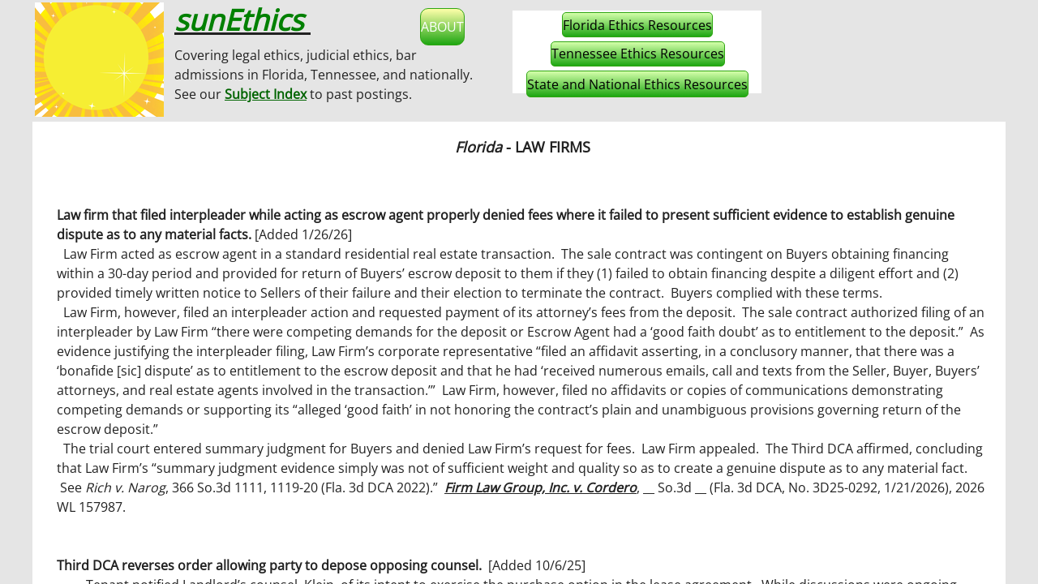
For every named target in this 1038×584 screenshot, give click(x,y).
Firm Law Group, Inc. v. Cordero (540, 487)
